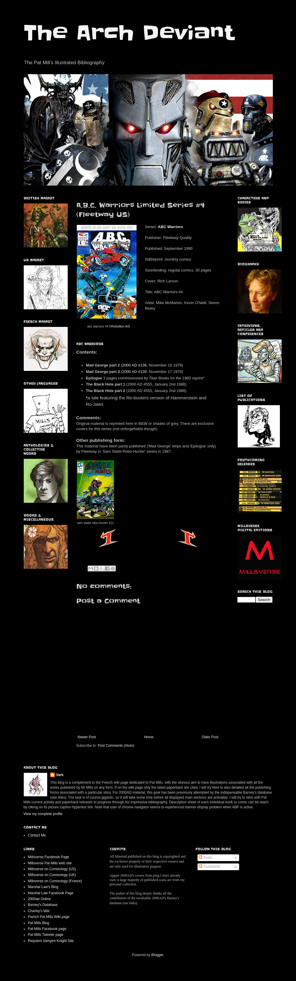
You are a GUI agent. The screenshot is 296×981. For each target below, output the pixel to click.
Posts (205, 858)
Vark (59, 775)
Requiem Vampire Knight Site (51, 941)
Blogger (157, 955)
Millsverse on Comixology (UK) (52, 875)
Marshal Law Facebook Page (50, 893)
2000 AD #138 (134, 365)
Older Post (210, 737)
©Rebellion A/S (119, 326)
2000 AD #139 (134, 371)
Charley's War (39, 911)
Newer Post (87, 737)
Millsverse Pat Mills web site (50, 863)
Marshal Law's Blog (43, 887)
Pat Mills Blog (38, 923)
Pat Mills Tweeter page (45, 935)
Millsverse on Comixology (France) (55, 881)
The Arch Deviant (128, 32)
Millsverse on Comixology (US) (52, 869)
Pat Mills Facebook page (47, 929)
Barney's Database (42, 905)
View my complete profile (42, 814)
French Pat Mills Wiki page (48, 917)
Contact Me (37, 835)
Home (149, 737)
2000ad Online (39, 899)
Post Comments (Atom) (116, 746)
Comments (209, 867)
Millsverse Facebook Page (48, 857)
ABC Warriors (170, 227)
